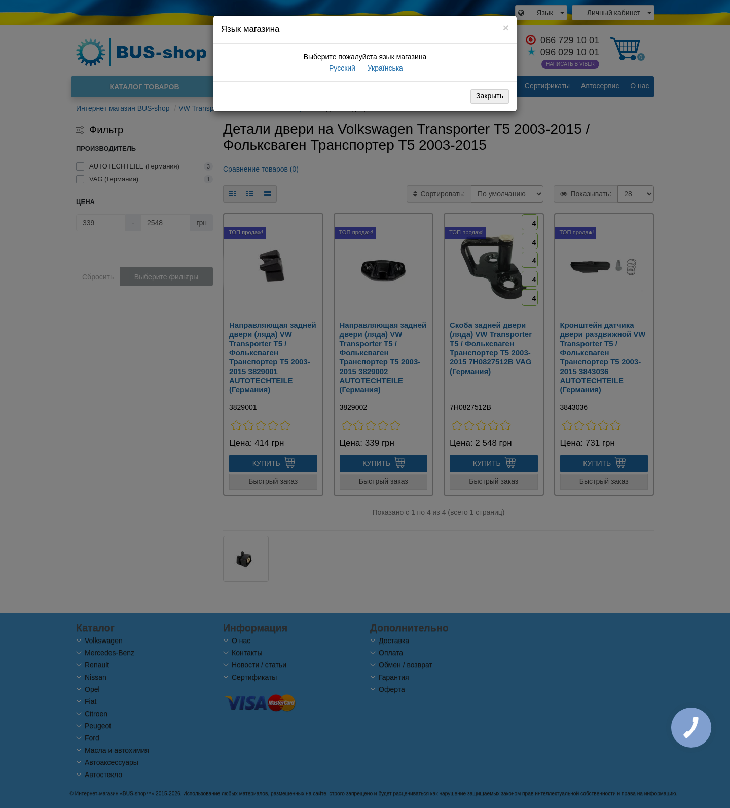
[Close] (506, 27)
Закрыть (489, 96)
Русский (341, 68)
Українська (384, 68)
